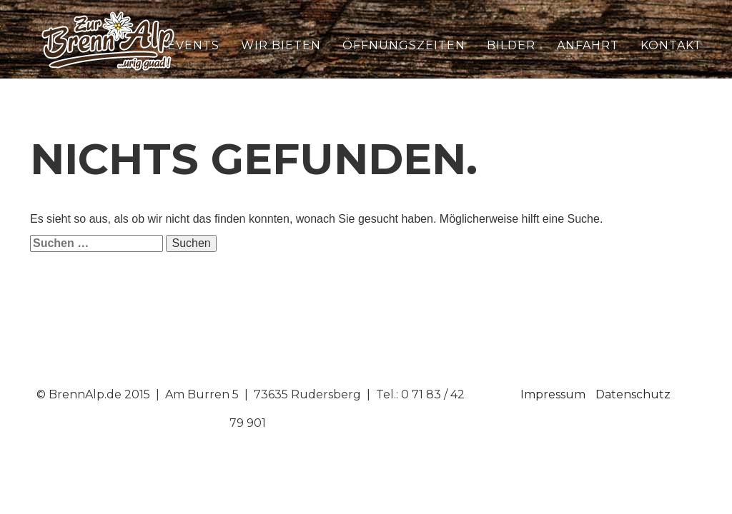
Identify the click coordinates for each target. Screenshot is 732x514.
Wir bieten (281, 45)
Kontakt (671, 45)
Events (193, 45)
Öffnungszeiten (403, 45)
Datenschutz (633, 394)
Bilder (511, 45)
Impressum (552, 394)
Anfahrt (588, 45)
